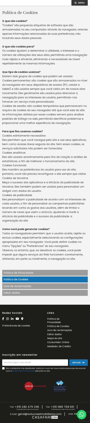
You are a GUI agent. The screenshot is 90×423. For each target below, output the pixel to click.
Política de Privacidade (18, 273)
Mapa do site (54, 338)
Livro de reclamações (17, 286)
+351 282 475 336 (27, 407)
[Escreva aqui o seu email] (35, 362)
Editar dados (12, 293)
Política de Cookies (16, 279)
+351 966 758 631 (62, 407)
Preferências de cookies (16, 325)
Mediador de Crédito (59, 346)
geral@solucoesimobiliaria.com (40, 414)
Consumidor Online (58, 342)
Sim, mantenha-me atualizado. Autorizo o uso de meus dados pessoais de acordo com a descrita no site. (46, 369)
